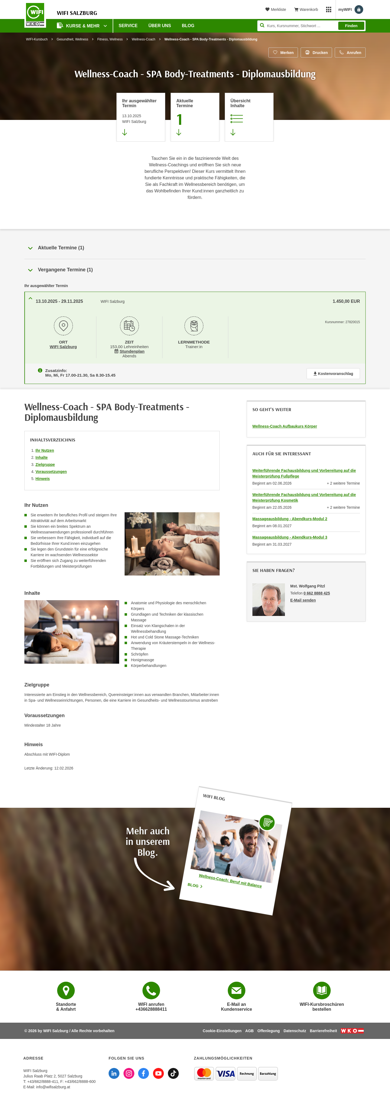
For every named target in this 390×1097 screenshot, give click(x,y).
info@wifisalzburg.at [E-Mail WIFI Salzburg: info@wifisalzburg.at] (53, 1086)
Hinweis (42, 477)
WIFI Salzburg (63, 346)
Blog (188, 25)
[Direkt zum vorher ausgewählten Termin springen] (140, 117)
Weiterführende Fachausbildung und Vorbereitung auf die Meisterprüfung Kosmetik (304, 496)
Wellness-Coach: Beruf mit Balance (230, 879)
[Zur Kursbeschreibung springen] (249, 117)
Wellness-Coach (143, 39)
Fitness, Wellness (110, 39)
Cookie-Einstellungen (222, 1030)
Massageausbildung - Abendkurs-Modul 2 (289, 518)
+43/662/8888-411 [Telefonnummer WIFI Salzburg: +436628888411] (42, 1080)
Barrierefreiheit (323, 1030)
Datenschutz (295, 1030)
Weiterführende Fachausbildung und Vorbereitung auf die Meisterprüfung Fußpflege (304, 472)
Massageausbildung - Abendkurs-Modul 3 (289, 536)
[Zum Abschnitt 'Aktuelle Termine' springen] (195, 117)
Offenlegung (269, 1030)
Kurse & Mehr (79, 25)
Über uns (159, 25)
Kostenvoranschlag (333, 372)
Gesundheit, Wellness (72, 39)
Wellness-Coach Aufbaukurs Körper (284, 425)
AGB (249, 1030)
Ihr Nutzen (44, 449)
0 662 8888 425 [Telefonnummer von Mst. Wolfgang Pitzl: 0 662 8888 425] (317, 592)
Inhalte (41, 456)
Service (128, 25)
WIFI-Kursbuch (37, 39)
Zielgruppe (45, 463)
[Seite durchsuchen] (311, 25)
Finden (351, 26)
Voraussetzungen (51, 470)
